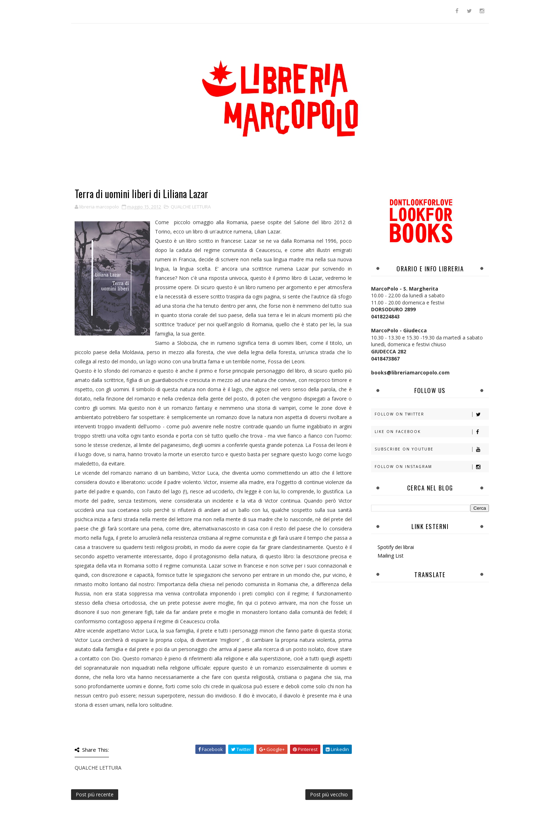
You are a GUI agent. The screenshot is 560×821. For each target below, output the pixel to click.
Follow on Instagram (432, 466)
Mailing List (391, 555)
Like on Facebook (432, 431)
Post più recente (95, 794)
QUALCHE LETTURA (191, 206)
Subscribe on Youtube (432, 449)
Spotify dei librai (396, 547)
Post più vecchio (329, 794)
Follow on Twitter (432, 414)
